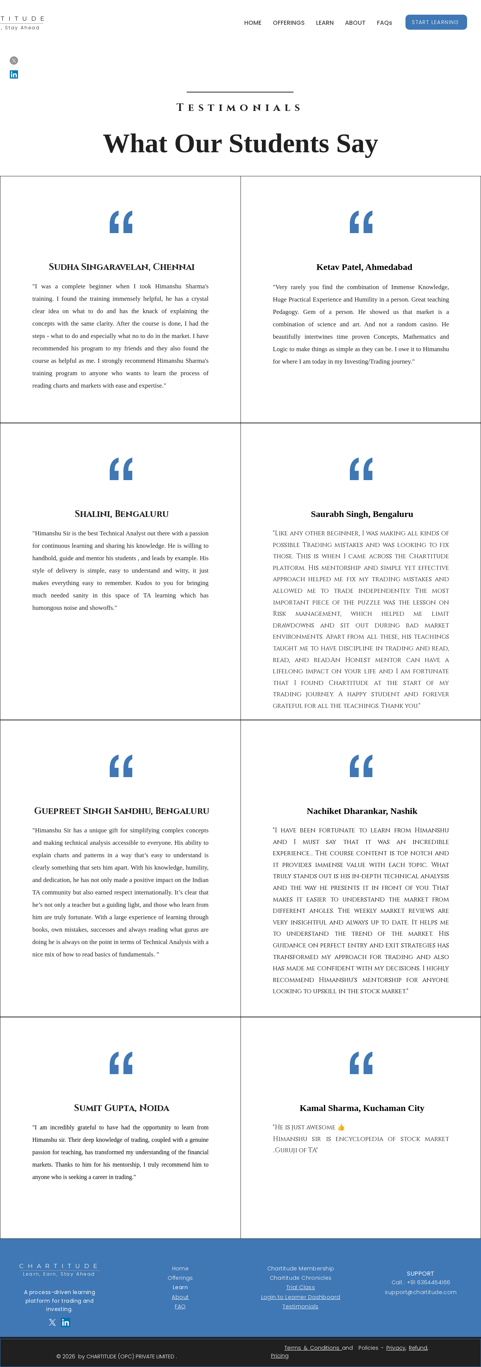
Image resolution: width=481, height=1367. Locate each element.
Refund (418, 1348)
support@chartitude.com (421, 1292)
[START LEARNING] (436, 22)
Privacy (395, 1348)
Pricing (280, 1355)
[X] (14, 60)
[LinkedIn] (14, 74)
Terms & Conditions (313, 1348)
